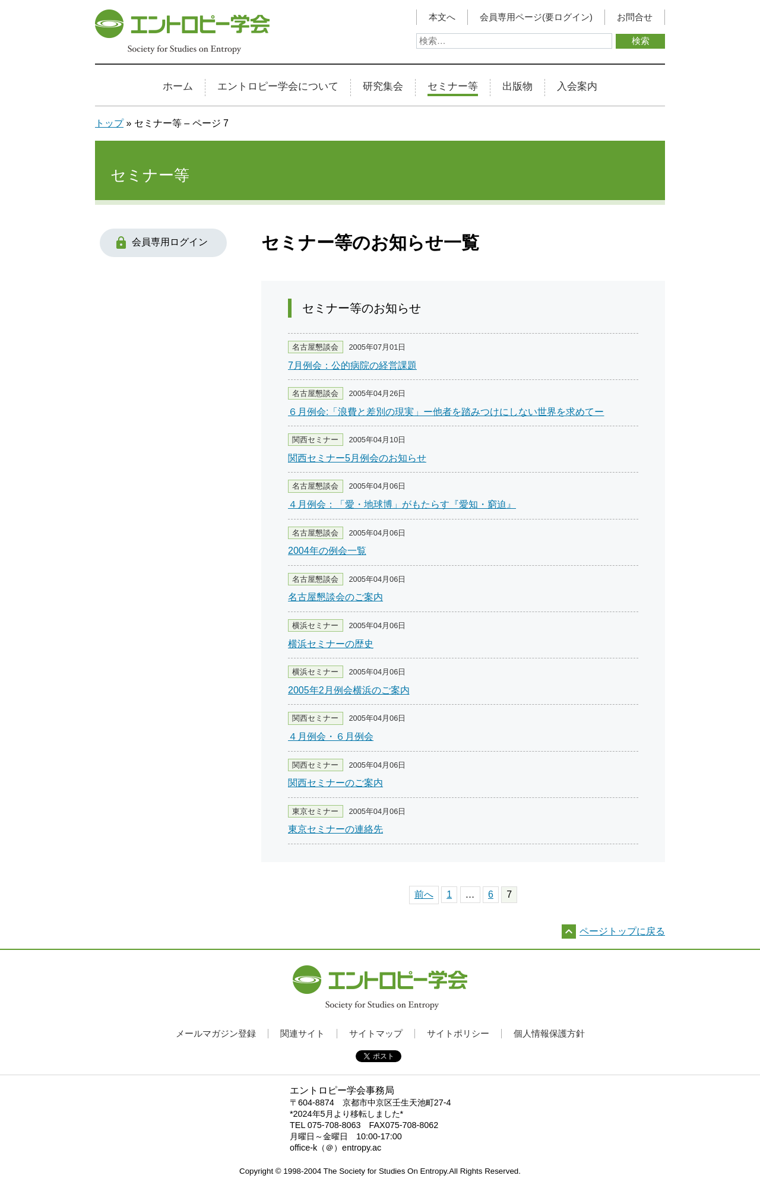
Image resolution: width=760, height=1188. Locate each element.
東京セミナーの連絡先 (335, 829)
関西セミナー (315, 439)
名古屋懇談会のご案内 (335, 597)
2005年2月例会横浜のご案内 (349, 690)
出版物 (517, 86)
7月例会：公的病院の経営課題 (352, 365)
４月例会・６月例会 (330, 736)
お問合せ (635, 17)
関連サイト (302, 1033)
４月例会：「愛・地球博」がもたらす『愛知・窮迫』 (402, 504)
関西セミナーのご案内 (335, 783)
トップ (109, 123)
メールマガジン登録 (216, 1033)
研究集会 (383, 86)
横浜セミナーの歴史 (330, 644)
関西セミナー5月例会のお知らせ (357, 458)
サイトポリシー (458, 1033)
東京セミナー (315, 811)
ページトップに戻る (622, 931)
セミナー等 (453, 86)
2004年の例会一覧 (327, 551)
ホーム (178, 86)
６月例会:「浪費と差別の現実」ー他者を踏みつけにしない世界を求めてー (446, 412)
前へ (423, 894)
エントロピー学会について (277, 86)
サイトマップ (376, 1033)
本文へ (442, 17)
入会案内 (577, 86)
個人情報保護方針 (549, 1033)
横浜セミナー (315, 625)
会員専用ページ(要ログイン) (536, 17)
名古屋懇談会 (315, 347)
